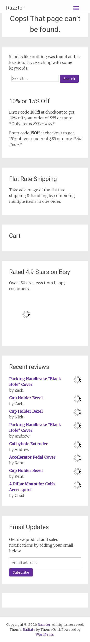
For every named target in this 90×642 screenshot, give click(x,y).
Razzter (15, 8)
